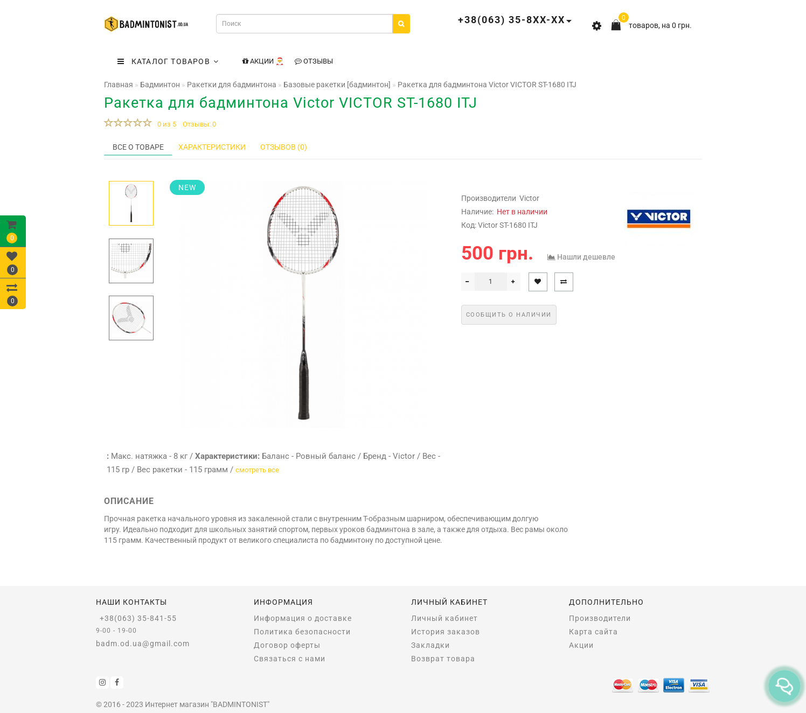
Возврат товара (443, 658)
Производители (600, 618)
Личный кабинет (444, 618)
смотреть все (257, 470)
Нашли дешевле (586, 257)
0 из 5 (165, 124)
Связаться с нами (289, 658)
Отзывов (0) (283, 147)
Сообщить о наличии (509, 314)
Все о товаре (138, 147)
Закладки (430, 645)
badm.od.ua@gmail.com (143, 643)
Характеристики (212, 147)
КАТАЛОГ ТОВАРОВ (168, 61)
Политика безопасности (302, 631)
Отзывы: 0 (199, 124)
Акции (581, 645)
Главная (118, 84)
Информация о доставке (303, 618)
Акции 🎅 (263, 61)
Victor (529, 198)
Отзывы (314, 61)
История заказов (445, 631)
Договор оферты (287, 645)
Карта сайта (593, 631)
